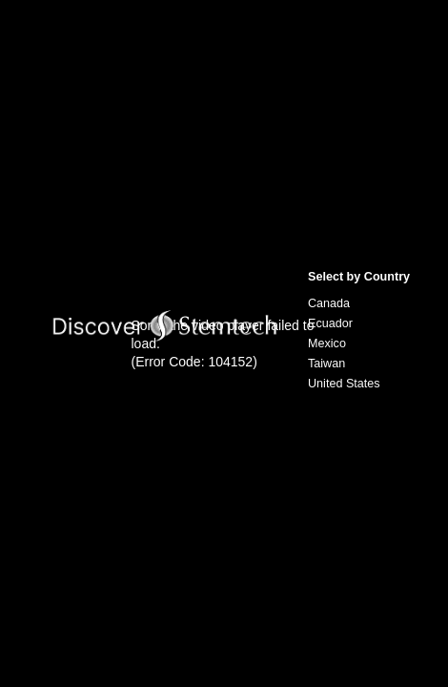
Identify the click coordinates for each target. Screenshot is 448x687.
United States (344, 383)
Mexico (327, 343)
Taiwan (326, 363)
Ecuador (330, 323)
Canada (329, 303)
